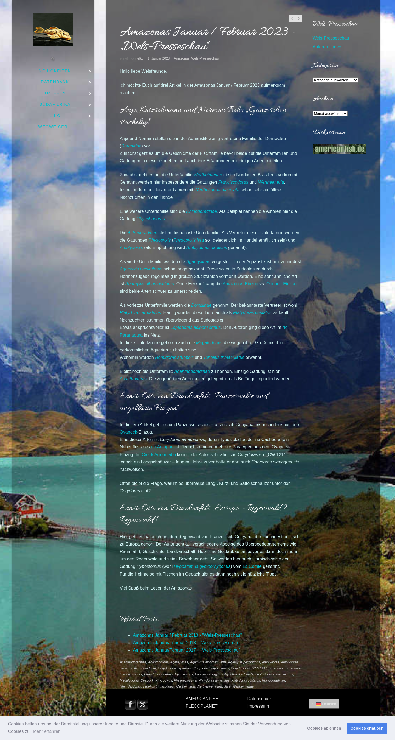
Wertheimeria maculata (213, 686)
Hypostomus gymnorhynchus (216, 674)
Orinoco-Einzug (281, 283)
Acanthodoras (158, 662)
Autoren (320, 46)
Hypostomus (184, 674)
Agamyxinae (179, 662)
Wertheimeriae (243, 686)
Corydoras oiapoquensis (211, 668)
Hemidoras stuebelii (158, 674)
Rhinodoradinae (273, 680)
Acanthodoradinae (133, 662)
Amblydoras (270, 662)
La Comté (252, 566)
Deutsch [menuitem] (329, 704)
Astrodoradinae (145, 668)
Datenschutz (259, 698)
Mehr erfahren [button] (47, 731)
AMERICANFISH (202, 698)
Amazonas (182, 58)
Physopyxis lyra (185, 680)
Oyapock (128, 432)
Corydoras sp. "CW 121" (249, 668)
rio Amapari (162, 447)
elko (140, 58)
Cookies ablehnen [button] (324, 728)
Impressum (258, 706)
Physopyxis (163, 680)
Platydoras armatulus (214, 680)
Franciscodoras (233, 182)
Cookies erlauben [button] (367, 728)
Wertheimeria (271, 182)
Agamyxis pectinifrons (244, 662)
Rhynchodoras (151, 218)
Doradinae (292, 668)
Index (335, 46)
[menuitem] (324, 703)
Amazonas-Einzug (240, 283)
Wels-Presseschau (205, 58)
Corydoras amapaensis (174, 668)
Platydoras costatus (245, 680)
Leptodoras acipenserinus (274, 674)
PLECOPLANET (201, 706)
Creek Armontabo (159, 454)
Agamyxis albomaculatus (208, 662)
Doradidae (275, 668)
